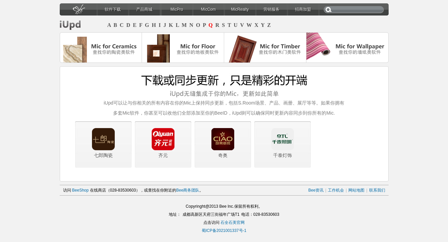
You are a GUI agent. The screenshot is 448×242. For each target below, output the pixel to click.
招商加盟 (303, 9)
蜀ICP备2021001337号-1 (224, 230)
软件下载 (113, 9)
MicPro (176, 9)
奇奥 (223, 155)
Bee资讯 (315, 190)
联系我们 (377, 190)
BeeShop (80, 190)
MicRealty (240, 9)
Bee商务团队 (187, 190)
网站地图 (356, 190)
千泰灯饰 (282, 155)
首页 (78, 11)
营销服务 (271, 9)
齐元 (163, 155)
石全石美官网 (232, 222)
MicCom (208, 9)
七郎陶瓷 (103, 155)
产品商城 (144, 9)
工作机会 (336, 190)
